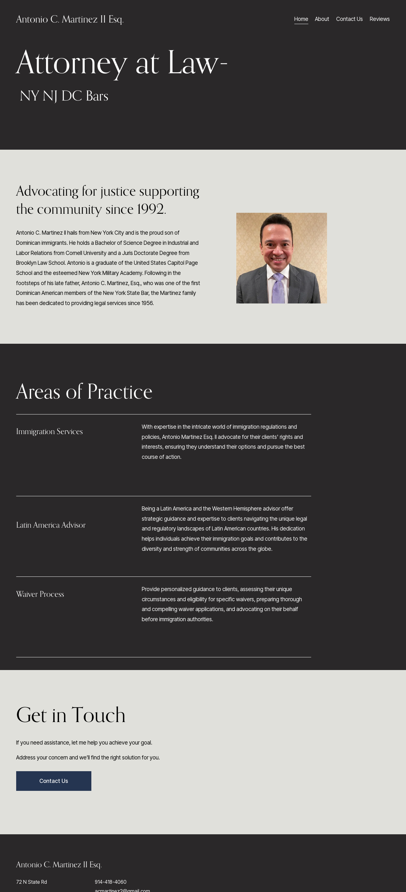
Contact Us (349, 19)
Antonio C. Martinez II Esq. (70, 19)
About (322, 19)
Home (301, 19)
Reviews (380, 19)
